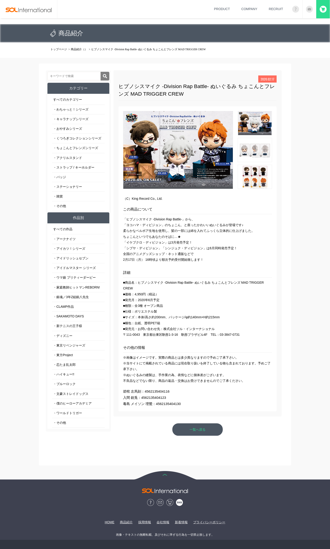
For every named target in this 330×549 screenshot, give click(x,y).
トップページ (58, 49)
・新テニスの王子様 (67, 326)
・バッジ (59, 177)
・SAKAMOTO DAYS (68, 316)
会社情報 (163, 522)
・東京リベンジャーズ (69, 345)
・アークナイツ (64, 239)
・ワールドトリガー (67, 413)
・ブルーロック (64, 384)
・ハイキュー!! (63, 374)
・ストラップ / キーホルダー (73, 167)
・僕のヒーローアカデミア (72, 403)
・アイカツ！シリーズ (69, 248)
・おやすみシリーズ (67, 128)
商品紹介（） (79, 49)
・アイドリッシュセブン (70, 258)
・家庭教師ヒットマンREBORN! (76, 287)
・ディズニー (62, 336)
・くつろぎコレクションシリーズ (77, 138)
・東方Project (63, 355)
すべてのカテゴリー (67, 99)
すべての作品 (62, 229)
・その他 (59, 206)
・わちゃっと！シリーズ (70, 109)
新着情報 (181, 522)
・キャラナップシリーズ (70, 119)
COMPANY (249, 9)
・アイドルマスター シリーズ (74, 268)
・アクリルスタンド (67, 158)
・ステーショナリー (67, 187)
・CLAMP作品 (63, 306)
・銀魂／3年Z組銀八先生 (71, 297)
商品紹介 (126, 522)
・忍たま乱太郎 (64, 364)
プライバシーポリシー (209, 522)
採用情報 (144, 522)
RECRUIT (276, 9)
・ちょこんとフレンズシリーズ (75, 148)
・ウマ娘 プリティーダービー (74, 277)
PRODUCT (222, 9)
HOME (109, 522)
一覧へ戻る (198, 429)
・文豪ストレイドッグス (70, 394)
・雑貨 (58, 196)
